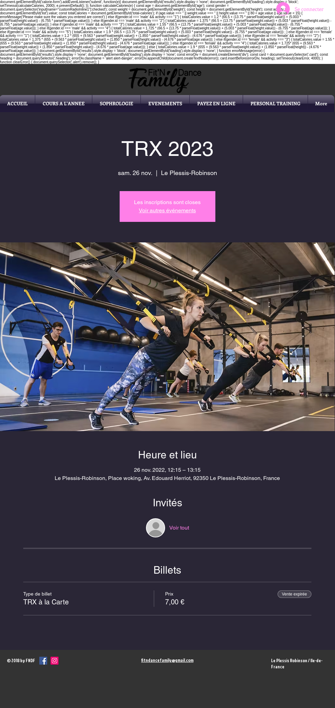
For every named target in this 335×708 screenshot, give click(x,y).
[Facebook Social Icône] (43, 661)
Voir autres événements (167, 210)
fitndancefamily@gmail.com (167, 660)
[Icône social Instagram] (54, 661)
